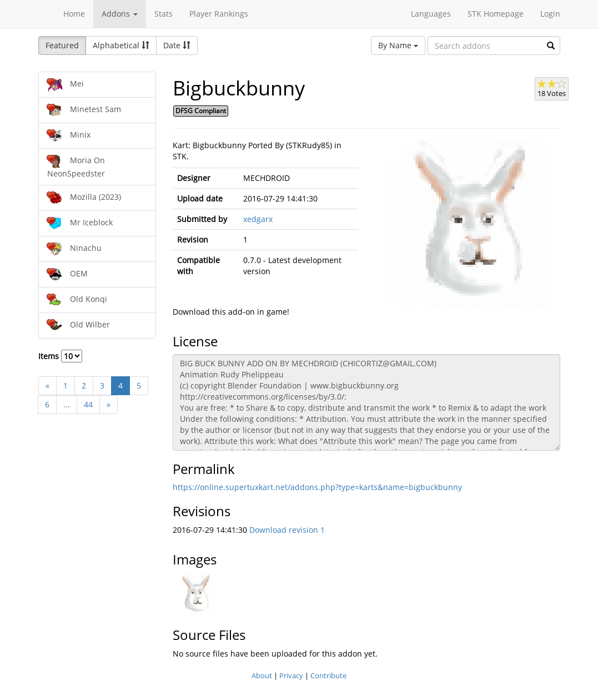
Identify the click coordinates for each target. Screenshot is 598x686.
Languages (431, 13)
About (262, 675)
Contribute (328, 675)
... (66, 404)
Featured (62, 45)
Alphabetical (121, 45)
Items (60, 356)
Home (74, 13)
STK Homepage (496, 13)
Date (176, 45)
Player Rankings (218, 13)
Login (550, 13)
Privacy (291, 675)
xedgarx (258, 219)
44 (88, 404)
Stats (163, 13)
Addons (120, 13)
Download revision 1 (287, 529)
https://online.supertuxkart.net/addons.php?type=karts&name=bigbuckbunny (317, 487)
